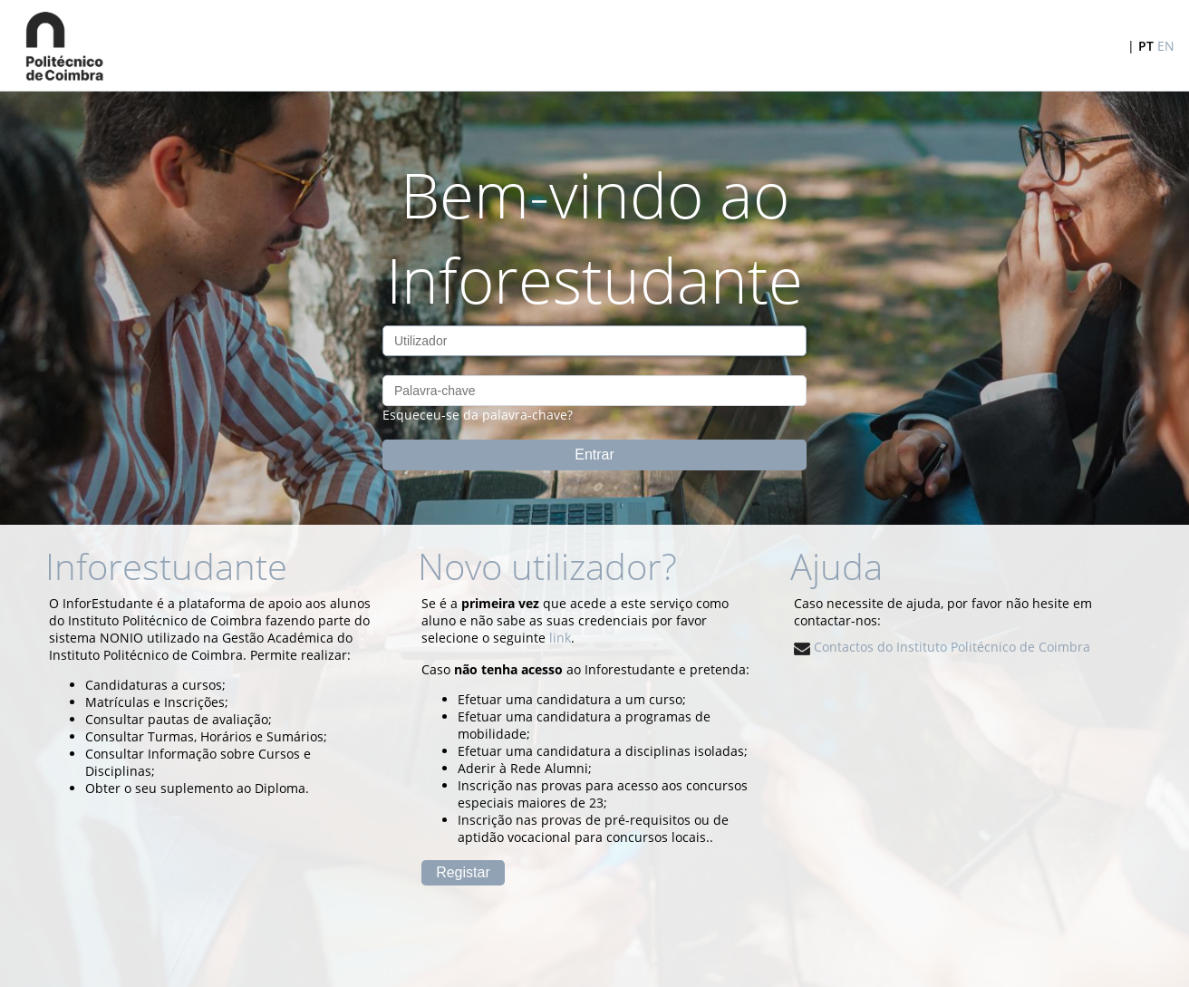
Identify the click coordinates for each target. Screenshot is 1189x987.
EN (1165, 45)
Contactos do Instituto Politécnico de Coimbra (942, 646)
